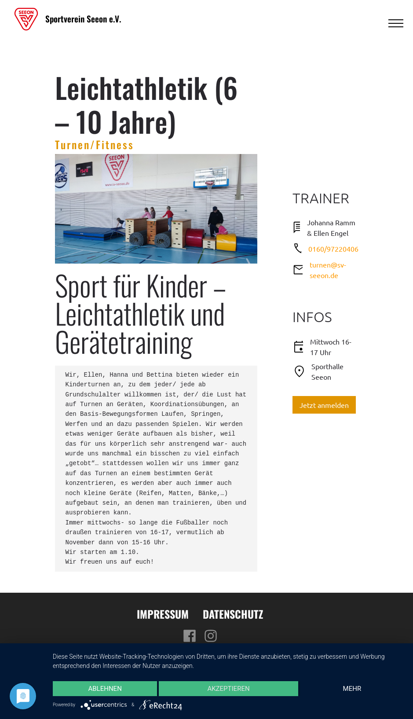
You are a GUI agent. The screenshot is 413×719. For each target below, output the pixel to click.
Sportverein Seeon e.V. (83, 18)
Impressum (163, 614)
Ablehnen (104, 689)
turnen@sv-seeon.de (328, 269)
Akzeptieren (228, 689)
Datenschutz (233, 614)
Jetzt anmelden (324, 404)
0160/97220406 (333, 248)
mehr (352, 689)
